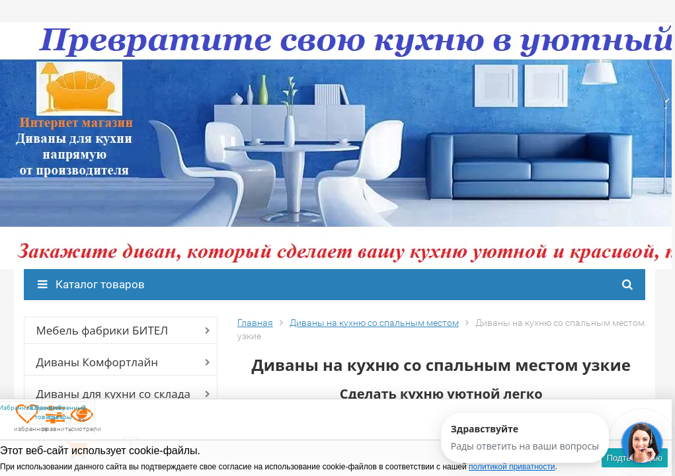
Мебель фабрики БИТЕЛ (102, 330)
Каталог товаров (91, 284)
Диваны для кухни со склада (113, 393)
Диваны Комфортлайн (97, 362)
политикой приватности (512, 466)
